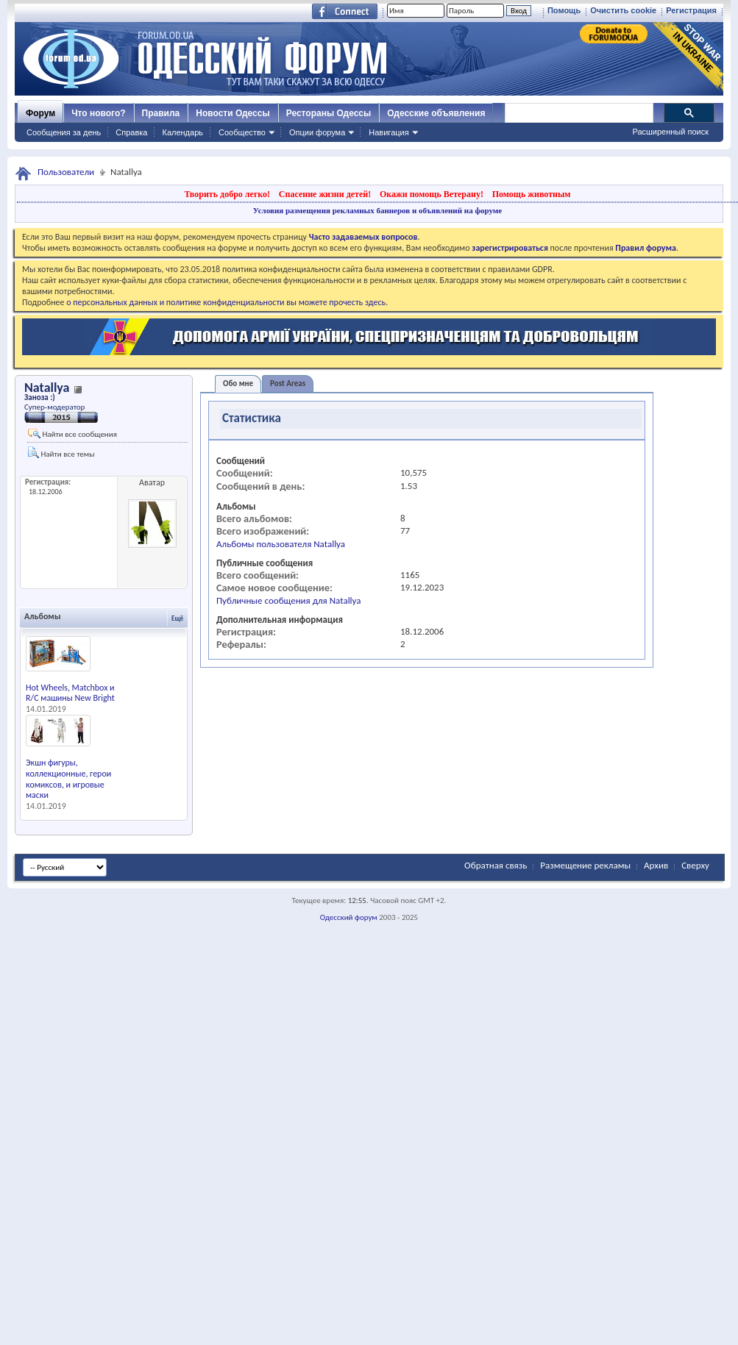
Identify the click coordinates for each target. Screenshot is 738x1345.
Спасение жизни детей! (325, 194)
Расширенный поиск (670, 131)
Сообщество (242, 132)
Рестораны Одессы (329, 113)
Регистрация (691, 10)
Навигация (388, 132)
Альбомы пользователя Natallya (280, 543)
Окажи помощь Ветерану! (431, 194)
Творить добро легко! (227, 194)
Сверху (695, 865)
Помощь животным (531, 194)
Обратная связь (495, 865)
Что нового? (98, 113)
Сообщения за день (63, 132)
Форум (40, 113)
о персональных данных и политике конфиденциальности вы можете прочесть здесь (226, 302)
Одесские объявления (436, 113)
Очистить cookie (623, 10)
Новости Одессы (232, 113)
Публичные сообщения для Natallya (288, 600)
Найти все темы (61, 452)
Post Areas (287, 383)
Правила (161, 113)
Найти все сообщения (72, 434)
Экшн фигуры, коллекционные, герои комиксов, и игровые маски (68, 778)
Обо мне (238, 383)
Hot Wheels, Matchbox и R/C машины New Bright (70, 693)
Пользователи (66, 171)
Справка (131, 132)
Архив (656, 865)
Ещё (177, 618)
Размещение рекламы (585, 865)
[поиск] (578, 113)
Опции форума (317, 132)
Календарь (182, 132)
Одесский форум (348, 917)
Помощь (564, 10)
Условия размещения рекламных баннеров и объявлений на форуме (377, 210)
